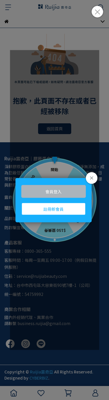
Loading (54, 200)
